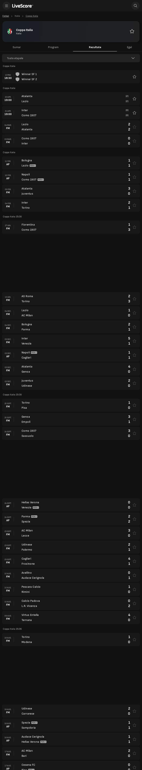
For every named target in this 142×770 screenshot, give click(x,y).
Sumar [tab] (17, 47)
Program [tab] (53, 47)
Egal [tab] (129, 47)
